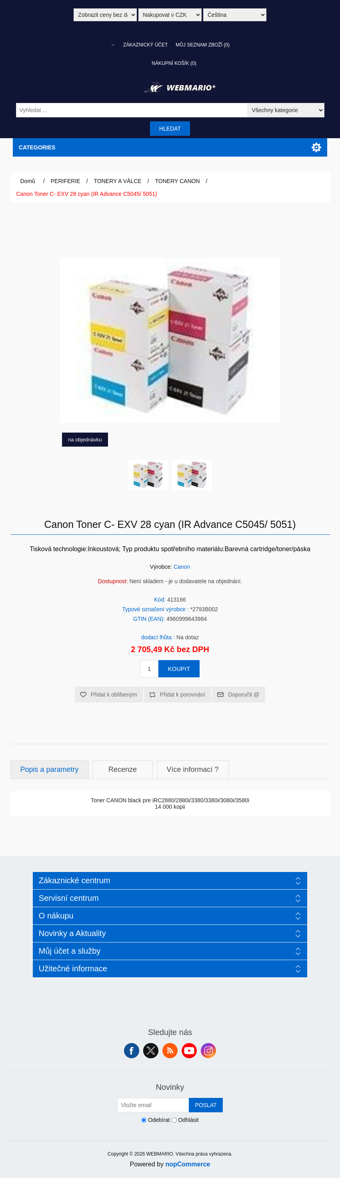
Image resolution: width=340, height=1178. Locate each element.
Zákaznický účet (145, 45)
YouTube (189, 1050)
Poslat (205, 1105)
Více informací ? (193, 769)
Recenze (122, 769)
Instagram (208, 1050)
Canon (182, 567)
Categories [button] (37, 147)
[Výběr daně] (105, 14)
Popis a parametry (49, 769)
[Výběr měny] (170, 14)
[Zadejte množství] (149, 668)
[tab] (49, 769)
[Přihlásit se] (153, 1105)
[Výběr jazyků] (234, 14)
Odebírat (159, 1120)
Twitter (150, 1050)
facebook (131, 1050)
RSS (170, 1050)
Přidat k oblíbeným (114, 694)
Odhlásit (188, 1120)
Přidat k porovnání (183, 694)
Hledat (170, 128)
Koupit (179, 668)
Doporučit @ (243, 694)
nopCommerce (187, 1164)
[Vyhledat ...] (132, 110)
